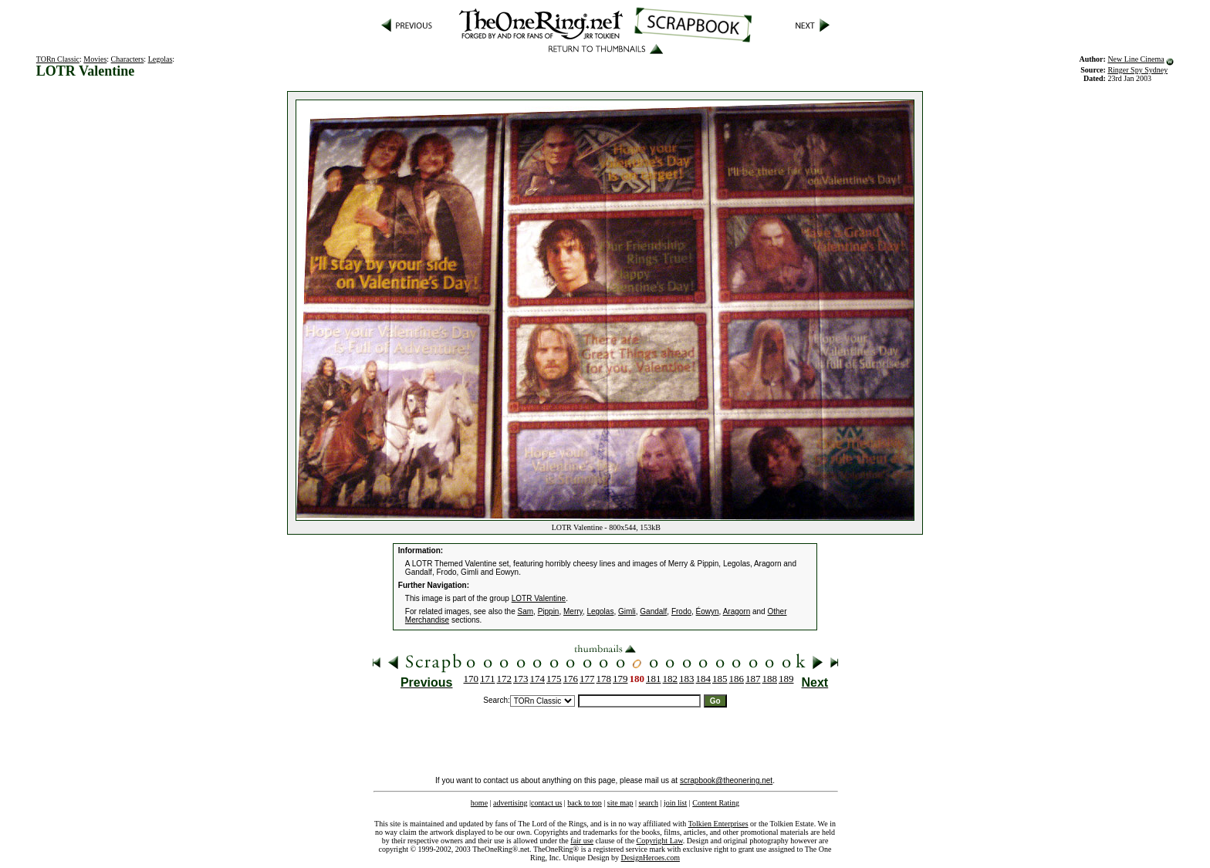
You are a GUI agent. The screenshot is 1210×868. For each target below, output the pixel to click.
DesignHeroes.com (650, 857)
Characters (127, 59)
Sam (526, 611)
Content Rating (715, 803)
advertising (510, 803)
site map (620, 803)
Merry (573, 611)
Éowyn (707, 611)
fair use (581, 840)
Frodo (681, 611)
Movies (94, 59)
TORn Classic (57, 59)
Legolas (160, 59)
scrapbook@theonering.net (726, 780)
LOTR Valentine (539, 598)
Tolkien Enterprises (718, 823)
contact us (546, 803)
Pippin (548, 611)
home (479, 803)
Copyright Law (660, 840)
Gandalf (653, 611)
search (648, 803)
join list (675, 803)
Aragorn (737, 611)
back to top (584, 803)
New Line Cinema (1135, 59)
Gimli (627, 611)
